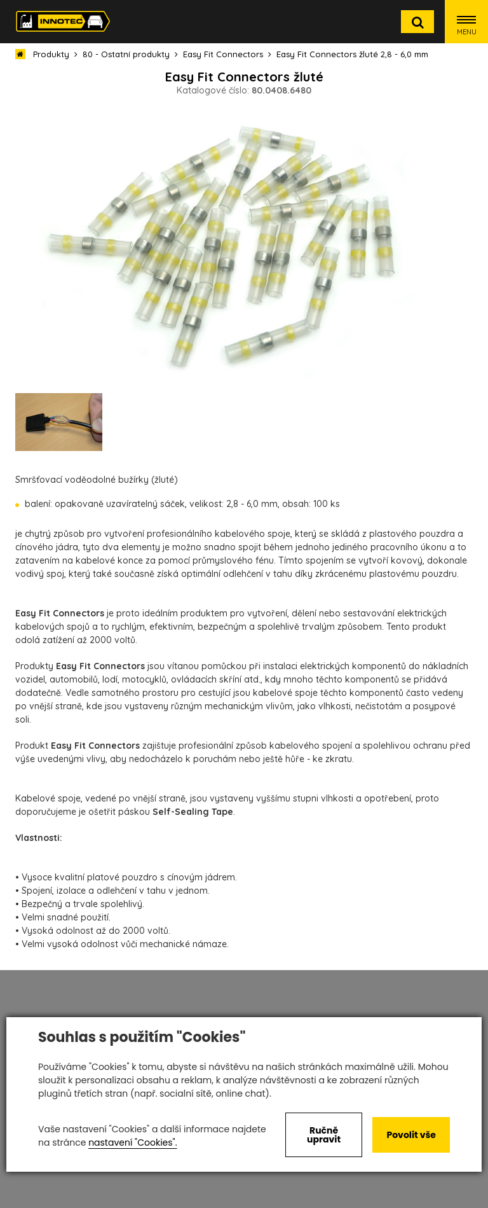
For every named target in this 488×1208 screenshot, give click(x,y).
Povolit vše (410, 1134)
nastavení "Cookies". (132, 1142)
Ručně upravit (324, 1135)
